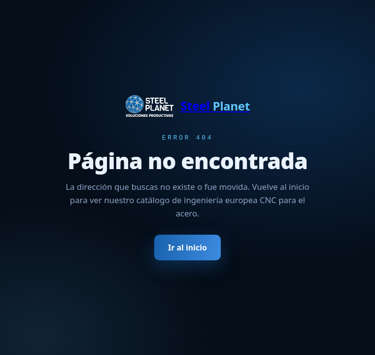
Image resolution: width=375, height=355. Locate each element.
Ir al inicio (187, 248)
